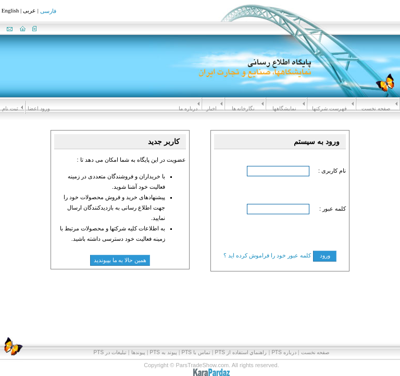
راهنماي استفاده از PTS (241, 352)
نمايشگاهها (284, 108)
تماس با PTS (196, 352)
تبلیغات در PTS (110, 352)
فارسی (48, 11)
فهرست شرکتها (329, 108)
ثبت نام (10, 108)
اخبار (211, 108)
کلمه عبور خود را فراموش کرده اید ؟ (267, 255)
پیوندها (138, 352)
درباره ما (188, 108)
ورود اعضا (39, 108)
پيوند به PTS (163, 352)
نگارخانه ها (243, 108)
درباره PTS (283, 352)
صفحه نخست (375, 108)
